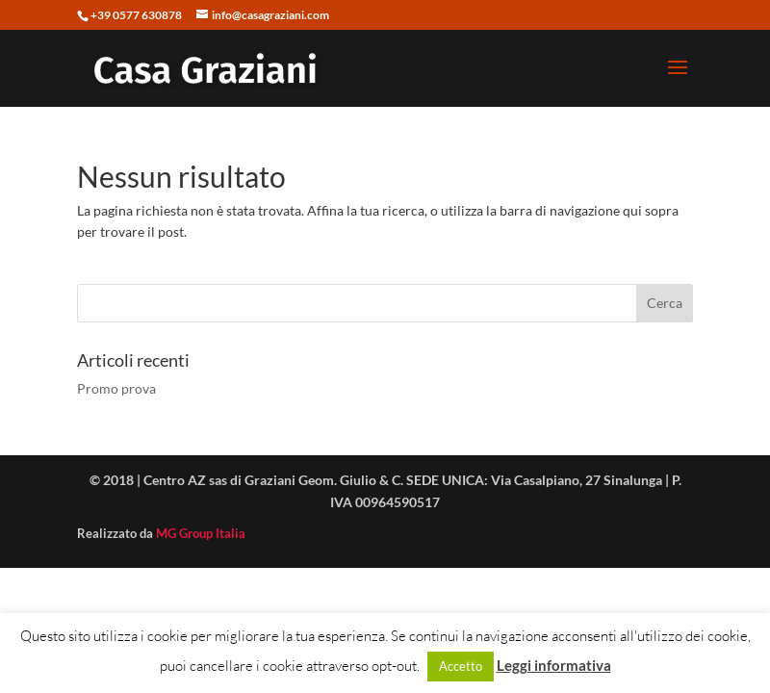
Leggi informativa (554, 665)
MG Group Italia (200, 533)
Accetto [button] (460, 666)
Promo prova (116, 388)
